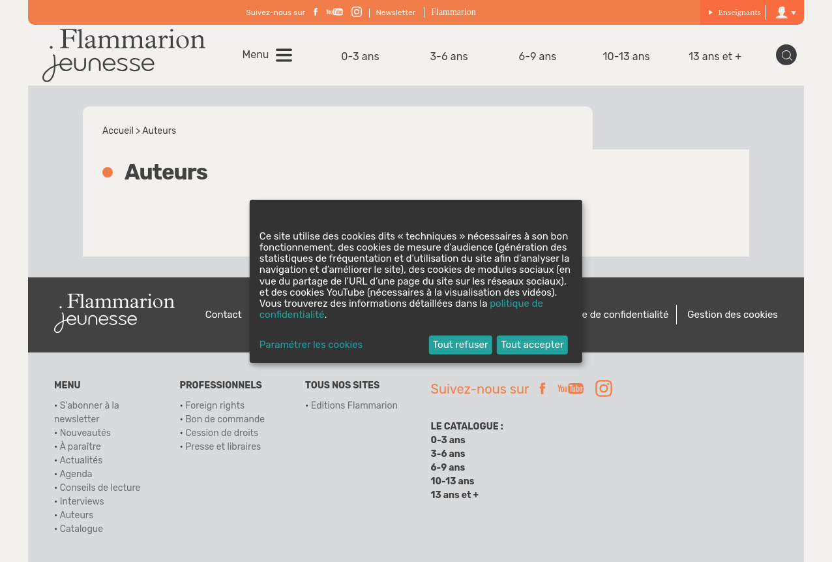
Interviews (82, 501)
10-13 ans (626, 56)
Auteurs (76, 515)
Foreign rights (215, 405)
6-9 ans (538, 56)
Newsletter (396, 12)
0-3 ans (360, 56)
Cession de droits (221, 433)
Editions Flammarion (354, 405)
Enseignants (734, 12)
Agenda (75, 474)
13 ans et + (715, 56)
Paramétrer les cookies (311, 345)
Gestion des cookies (732, 314)
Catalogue (81, 529)
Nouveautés (85, 433)
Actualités (80, 460)
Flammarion (453, 12)
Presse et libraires (223, 446)
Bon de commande (225, 419)
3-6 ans (449, 56)
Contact (223, 314)
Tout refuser (460, 345)
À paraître (79, 446)
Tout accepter (532, 345)
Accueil (118, 130)
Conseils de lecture (100, 487)
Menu (256, 55)
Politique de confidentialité (608, 314)
